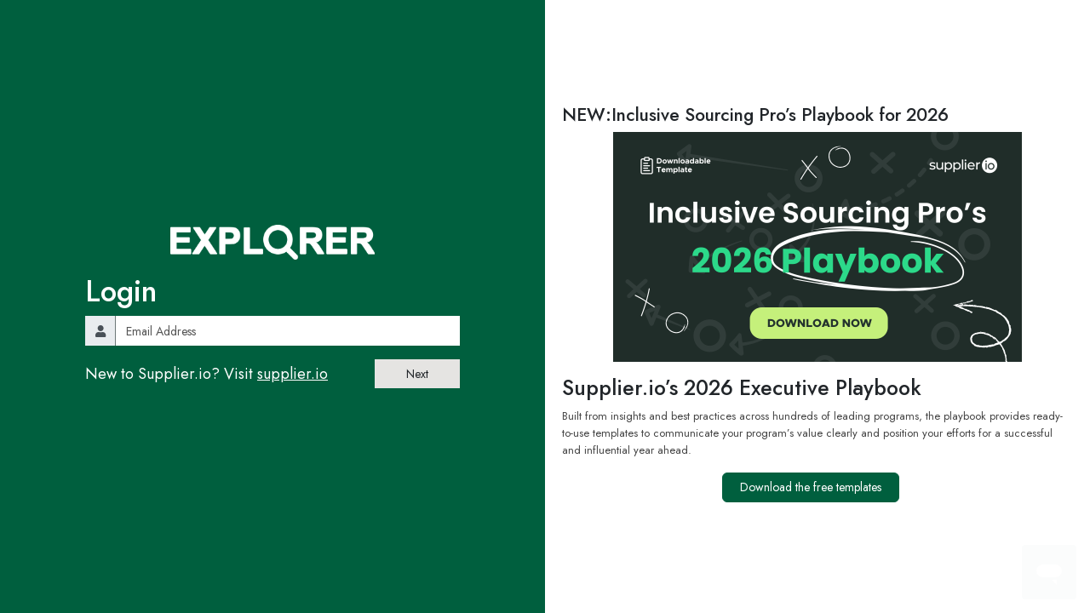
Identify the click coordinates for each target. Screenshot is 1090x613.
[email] (287, 331)
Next (417, 373)
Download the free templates (810, 487)
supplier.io (292, 374)
